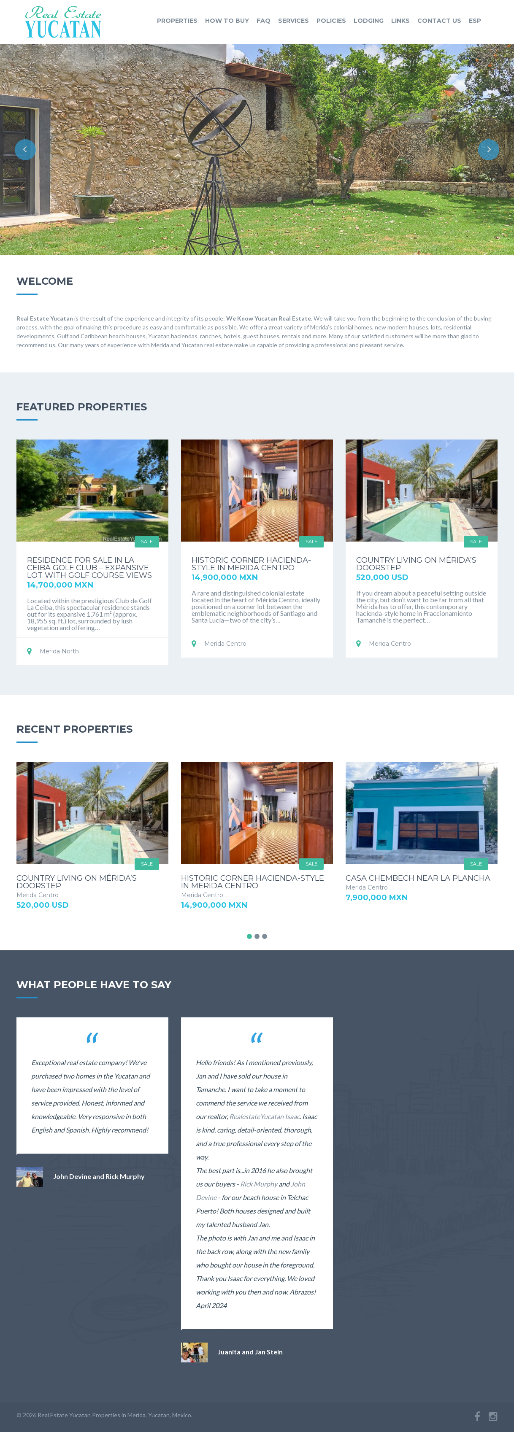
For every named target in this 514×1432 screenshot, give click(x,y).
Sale (147, 542)
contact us (439, 20)
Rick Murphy (258, 1184)
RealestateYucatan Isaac (264, 1116)
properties (177, 20)
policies (331, 20)
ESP (475, 20)
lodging (369, 20)
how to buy (227, 20)
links (400, 20)
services (293, 20)
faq (264, 20)
